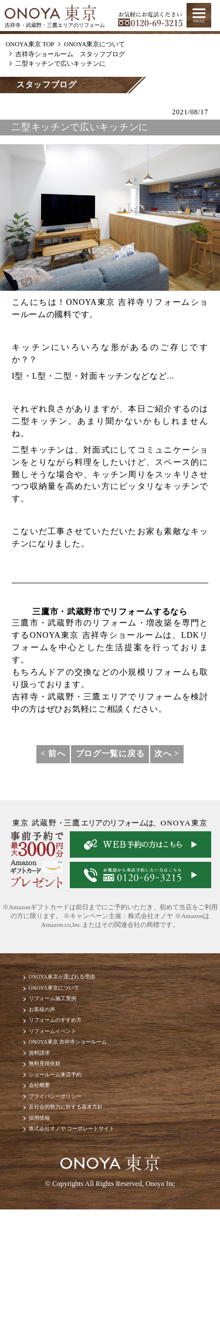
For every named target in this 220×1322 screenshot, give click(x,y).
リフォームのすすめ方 (73, 1045)
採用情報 (48, 1192)
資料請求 (48, 1094)
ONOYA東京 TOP (29, 43)
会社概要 (48, 1143)
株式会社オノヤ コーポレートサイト (98, 1209)
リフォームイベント (69, 1061)
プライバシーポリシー (73, 1160)
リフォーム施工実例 (69, 1012)
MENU (199, 15)
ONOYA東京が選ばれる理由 (83, 979)
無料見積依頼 (56, 1110)
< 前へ (52, 753)
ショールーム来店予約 (73, 1127)
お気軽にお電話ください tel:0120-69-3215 (150, 16)
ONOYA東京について (71, 995)
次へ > (166, 753)
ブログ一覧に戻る (110, 753)
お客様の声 (52, 1028)
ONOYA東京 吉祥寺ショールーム (92, 1077)
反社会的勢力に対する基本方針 (89, 1176)
